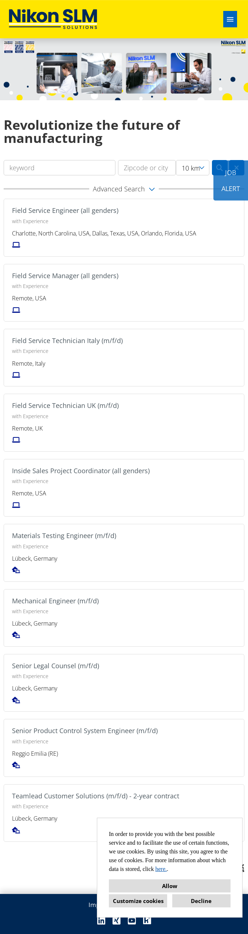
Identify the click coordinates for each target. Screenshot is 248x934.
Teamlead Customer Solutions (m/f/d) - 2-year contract (95, 795)
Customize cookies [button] (138, 900)
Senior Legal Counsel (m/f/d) (55, 665)
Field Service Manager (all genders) (65, 275)
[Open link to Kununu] (147, 920)
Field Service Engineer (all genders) (65, 210)
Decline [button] (201, 900)
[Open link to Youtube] (132, 920)
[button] (124, 189)
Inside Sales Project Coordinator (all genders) (81, 470)
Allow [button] (169, 886)
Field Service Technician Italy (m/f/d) (67, 340)
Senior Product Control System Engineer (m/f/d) (85, 730)
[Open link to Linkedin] (101, 920)
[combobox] (192, 167)
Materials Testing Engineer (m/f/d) (64, 535)
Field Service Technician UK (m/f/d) (65, 405)
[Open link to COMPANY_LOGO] (53, 19)
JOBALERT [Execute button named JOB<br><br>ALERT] (230, 180)
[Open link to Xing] (116, 920)
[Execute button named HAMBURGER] (230, 19)
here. (161, 869)
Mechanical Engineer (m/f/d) (55, 600)
